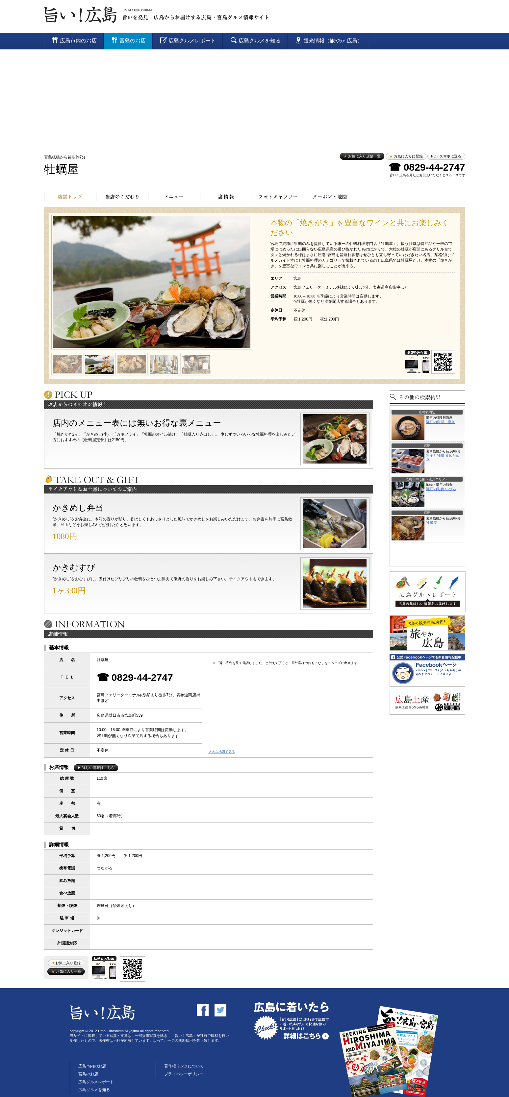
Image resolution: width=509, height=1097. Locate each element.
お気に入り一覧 (66, 971)
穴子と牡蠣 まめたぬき (443, 457)
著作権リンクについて (184, 1066)
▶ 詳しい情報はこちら (96, 768)
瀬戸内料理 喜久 (440, 422)
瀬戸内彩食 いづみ (441, 489)
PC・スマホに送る (446, 156)
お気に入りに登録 (406, 156)
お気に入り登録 (66, 963)
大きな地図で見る (222, 751)
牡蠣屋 (61, 169)
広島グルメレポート (96, 1082)
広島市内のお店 (92, 1066)
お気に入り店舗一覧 (362, 156)
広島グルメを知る (94, 1089)
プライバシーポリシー (184, 1074)
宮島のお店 (88, 1074)
